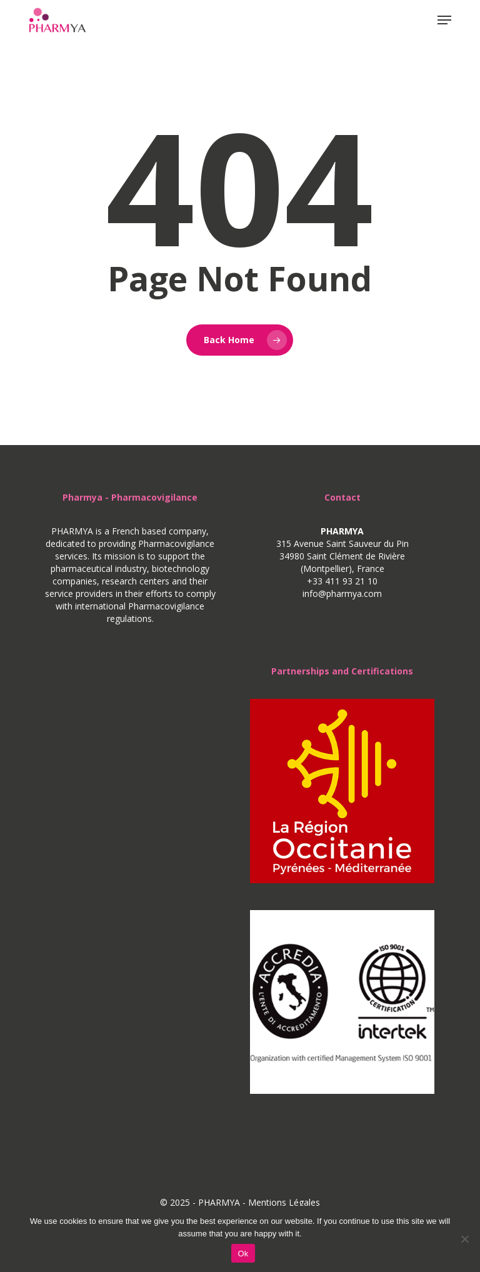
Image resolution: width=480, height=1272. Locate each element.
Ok (243, 1253)
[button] (444, 20)
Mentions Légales (284, 1202)
